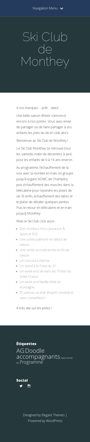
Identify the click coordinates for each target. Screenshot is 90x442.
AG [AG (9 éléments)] (20, 350)
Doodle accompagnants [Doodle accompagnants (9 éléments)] (38, 353)
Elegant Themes (53, 415)
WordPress (54, 420)
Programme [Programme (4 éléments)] (31, 362)
